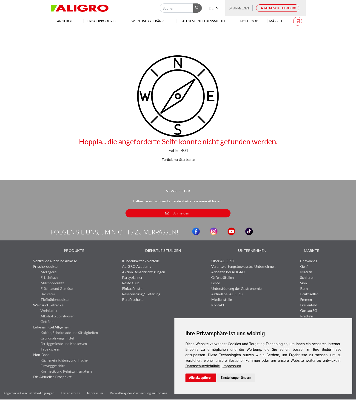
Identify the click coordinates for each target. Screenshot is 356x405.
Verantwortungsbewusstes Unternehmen (243, 266)
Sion (303, 283)
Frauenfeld (308, 305)
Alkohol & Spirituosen (57, 316)
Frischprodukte (45, 266)
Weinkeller (49, 310)
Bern (304, 288)
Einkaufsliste (132, 288)
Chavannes (308, 261)
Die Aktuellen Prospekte (52, 376)
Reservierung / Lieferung (141, 294)
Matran (306, 272)
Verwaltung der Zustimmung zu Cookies (138, 393)
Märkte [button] (276, 21)
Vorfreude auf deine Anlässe (55, 261)
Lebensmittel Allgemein (51, 327)
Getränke (47, 321)
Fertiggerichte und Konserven (63, 343)
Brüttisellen (309, 294)
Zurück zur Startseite (178, 159)
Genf (304, 266)
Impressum (231, 366)
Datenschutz (70, 393)
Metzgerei (48, 272)
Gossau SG (308, 310)
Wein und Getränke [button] (148, 21)
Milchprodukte (52, 283)
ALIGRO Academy (136, 266)
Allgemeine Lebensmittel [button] (204, 21)
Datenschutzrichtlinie (202, 366)
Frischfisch (49, 277)
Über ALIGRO (222, 261)
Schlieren (307, 277)
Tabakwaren (50, 349)
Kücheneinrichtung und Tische (64, 360)
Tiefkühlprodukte (54, 299)
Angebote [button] (66, 21)
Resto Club (131, 283)
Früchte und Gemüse (56, 288)
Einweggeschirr (52, 365)
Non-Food (41, 354)
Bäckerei (47, 294)
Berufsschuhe (132, 299)
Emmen (306, 299)
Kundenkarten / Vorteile (141, 261)
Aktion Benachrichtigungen (143, 272)
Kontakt (217, 305)
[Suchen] (177, 8)
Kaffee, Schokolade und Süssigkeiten (69, 332)
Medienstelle (221, 299)
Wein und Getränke (48, 305)
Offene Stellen (222, 277)
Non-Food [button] (249, 21)
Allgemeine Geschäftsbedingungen (28, 393)
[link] (204, 366)
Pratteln (306, 316)
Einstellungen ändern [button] (236, 377)
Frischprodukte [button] (102, 21)
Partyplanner (132, 277)
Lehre (215, 283)
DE (211, 8)
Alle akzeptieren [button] (201, 377)
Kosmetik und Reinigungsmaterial (66, 371)
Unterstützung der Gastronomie (236, 288)
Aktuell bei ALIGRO (227, 294)
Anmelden (177, 213)
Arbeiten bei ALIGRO (228, 272)
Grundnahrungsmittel (57, 338)
